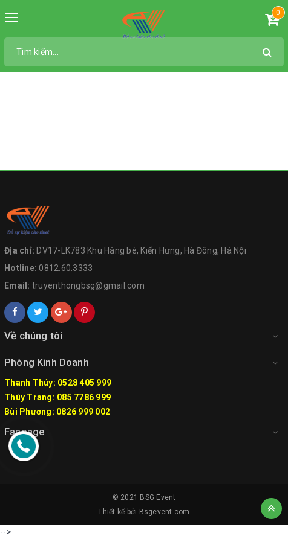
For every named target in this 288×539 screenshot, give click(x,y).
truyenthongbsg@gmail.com (88, 285)
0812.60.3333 (66, 268)
